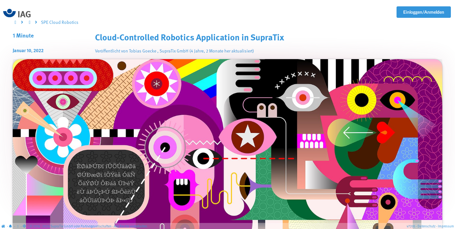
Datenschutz (427, 226)
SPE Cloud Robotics (59, 22)
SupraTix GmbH (174, 51)
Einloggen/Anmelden (423, 12)
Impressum (446, 226)
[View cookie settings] (18, 226)
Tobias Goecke (142, 51)
